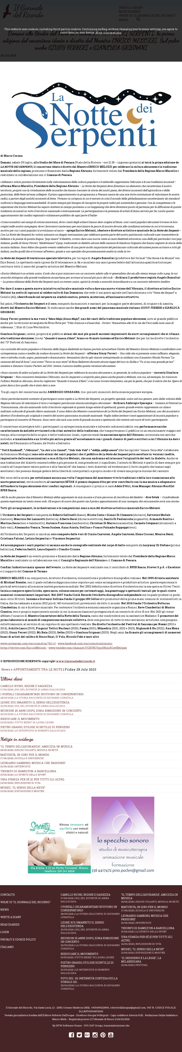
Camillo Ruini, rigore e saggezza (91, 900)
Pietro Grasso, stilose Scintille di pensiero (91, 970)
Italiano (7, 949)
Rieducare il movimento (91, 958)
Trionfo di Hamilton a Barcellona (28, 774)
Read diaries (9, 927)
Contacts (7, 897)
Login (4, 934)
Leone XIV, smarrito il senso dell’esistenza (91, 930)
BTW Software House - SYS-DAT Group (79, 1028)
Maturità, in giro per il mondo (24, 757)
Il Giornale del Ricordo (19, 1010)
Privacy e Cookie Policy (18, 942)
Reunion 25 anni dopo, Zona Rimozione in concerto (91, 946)
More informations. (108, 32)
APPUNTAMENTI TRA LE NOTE (38, 672)
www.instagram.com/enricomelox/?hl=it (28, 646)
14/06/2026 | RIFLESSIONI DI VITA (20, 785)
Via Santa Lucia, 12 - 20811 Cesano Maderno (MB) (62, 1010)
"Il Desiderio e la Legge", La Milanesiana (151, 964)
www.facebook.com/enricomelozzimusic (85, 646)
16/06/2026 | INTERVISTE (15, 769)
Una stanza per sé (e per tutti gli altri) (32, 782)
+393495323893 (100, 1010)
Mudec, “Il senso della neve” (22, 790)
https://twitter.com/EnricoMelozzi (23, 650)
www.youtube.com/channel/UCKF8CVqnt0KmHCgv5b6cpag (87, 650)
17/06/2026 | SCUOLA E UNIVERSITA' (22, 760)
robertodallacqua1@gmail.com (128, 1010)
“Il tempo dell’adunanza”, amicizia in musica (36, 749)
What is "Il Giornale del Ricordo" (25, 904)
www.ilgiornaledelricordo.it (75, 664)
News (5, 672)
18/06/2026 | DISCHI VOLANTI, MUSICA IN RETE (29, 752)
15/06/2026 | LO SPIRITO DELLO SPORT (23, 777)
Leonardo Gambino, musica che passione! (32, 765)
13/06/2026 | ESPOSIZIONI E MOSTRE (22, 793)
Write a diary (10, 919)
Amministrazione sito (117, 1028)
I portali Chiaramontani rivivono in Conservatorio (91, 914)
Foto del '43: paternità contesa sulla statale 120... (91, 986)
